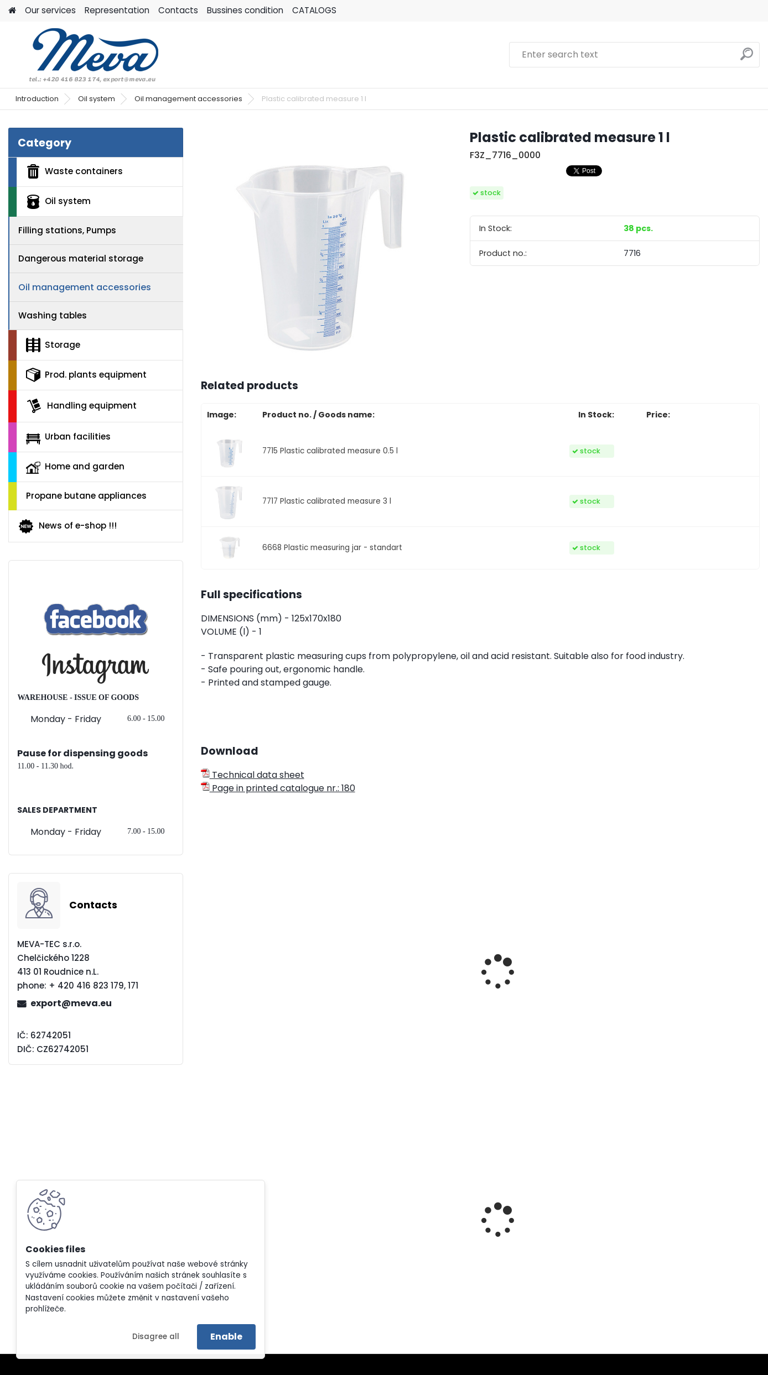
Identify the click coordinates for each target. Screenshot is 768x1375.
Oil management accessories (188, 98)
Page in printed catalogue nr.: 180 (278, 788)
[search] (746, 58)
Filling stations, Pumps (67, 230)
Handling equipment (81, 406)
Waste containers (74, 171)
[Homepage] (12, 11)
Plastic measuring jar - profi (400, 1000)
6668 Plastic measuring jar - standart (332, 547)
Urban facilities (68, 437)
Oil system (96, 98)
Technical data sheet (252, 774)
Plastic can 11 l (522, 994)
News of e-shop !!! (67, 526)
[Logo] (84, 54)
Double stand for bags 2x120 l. (258, 1248)
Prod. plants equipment (86, 375)
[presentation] (205, 958)
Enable (226, 1336)
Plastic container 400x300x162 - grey (533, 1239)
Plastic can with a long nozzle (258, 1000)
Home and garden (75, 467)
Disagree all (155, 1336)
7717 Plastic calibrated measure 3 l (326, 501)
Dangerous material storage (80, 258)
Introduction (37, 98)
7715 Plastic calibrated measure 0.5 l (330, 451)
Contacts (178, 10)
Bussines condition (245, 10)
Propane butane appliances (86, 495)
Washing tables (52, 315)
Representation (117, 10)
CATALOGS (314, 10)
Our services (50, 10)
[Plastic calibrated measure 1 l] (318, 245)
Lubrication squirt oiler (683, 994)
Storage (53, 345)
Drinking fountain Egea (683, 1236)
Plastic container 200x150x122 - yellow (394, 1239)
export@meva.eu (71, 1003)
